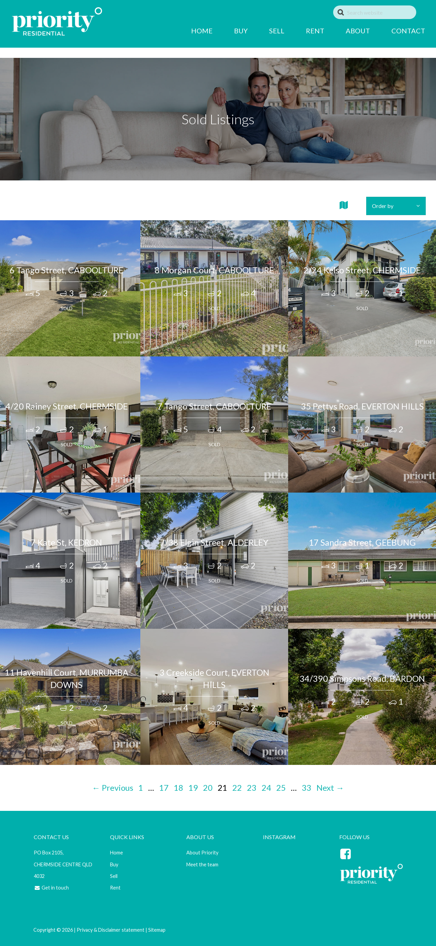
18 (178, 787)
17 (164, 787)
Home (115, 852)
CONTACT (397, 31)
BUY (230, 31)
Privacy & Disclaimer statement (110, 930)
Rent (114, 888)
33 (306, 787)
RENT (304, 31)
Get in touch (50, 888)
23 (251, 787)
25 (281, 787)
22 (237, 787)
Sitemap (156, 930)
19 (193, 787)
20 (208, 787)
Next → (330, 787)
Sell (113, 876)
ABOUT (347, 31)
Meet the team (202, 864)
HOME (191, 31)
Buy (113, 864)
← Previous (112, 787)
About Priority (202, 852)
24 (266, 787)
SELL (266, 31)
